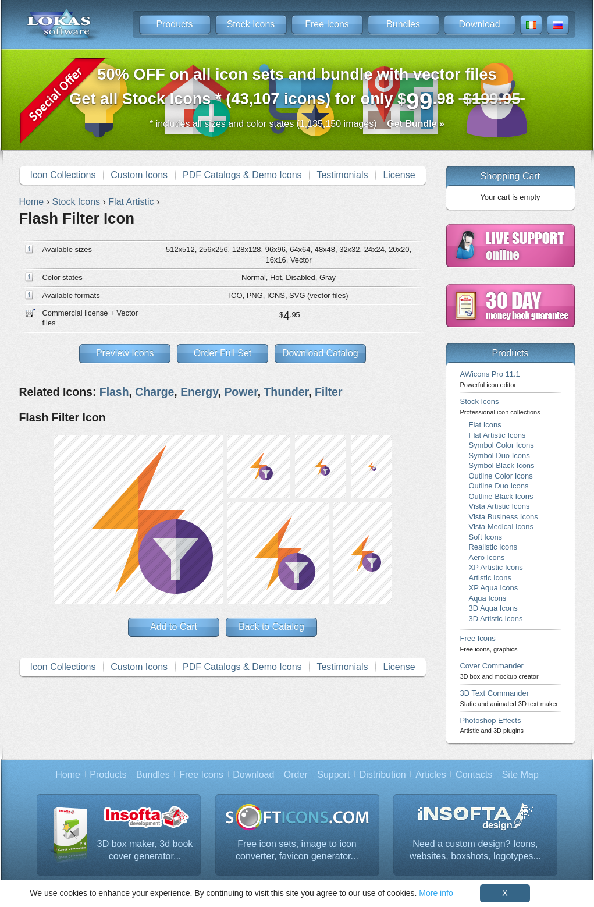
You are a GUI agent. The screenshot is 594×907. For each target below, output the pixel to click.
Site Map (520, 775)
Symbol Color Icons (501, 445)
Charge (154, 391)
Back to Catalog (271, 627)
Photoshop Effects (492, 725)
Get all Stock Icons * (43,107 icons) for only (297, 90)
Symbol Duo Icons (499, 455)
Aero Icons (487, 557)
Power (240, 391)
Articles (430, 775)
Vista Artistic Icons (499, 506)
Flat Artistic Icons (497, 435)
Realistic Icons (493, 547)
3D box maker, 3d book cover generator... (145, 850)
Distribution (383, 775)
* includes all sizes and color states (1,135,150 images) (297, 124)
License (399, 175)
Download (479, 24)
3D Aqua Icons (493, 608)
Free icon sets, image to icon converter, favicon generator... (297, 850)
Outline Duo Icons (499, 485)
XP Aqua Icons (493, 587)
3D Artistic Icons (496, 618)
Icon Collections (62, 175)
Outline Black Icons (501, 496)
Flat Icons (485, 424)
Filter (329, 391)
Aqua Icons (488, 598)
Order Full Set (223, 353)
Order (296, 775)
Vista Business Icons (503, 516)
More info (436, 893)
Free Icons (327, 24)
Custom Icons (139, 175)
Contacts (474, 775)
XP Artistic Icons (496, 567)
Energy (199, 391)
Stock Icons (251, 24)
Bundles (403, 24)
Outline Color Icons (501, 476)
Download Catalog (320, 353)
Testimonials (342, 175)
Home (67, 775)
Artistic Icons (490, 577)
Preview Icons (125, 353)
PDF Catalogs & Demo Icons (242, 175)
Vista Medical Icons (501, 526)
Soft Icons (486, 537)
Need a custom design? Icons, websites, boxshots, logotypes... (475, 850)
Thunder (286, 391)
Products (174, 24)
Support (333, 775)
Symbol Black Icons (502, 465)
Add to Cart (173, 627)
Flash (114, 391)
